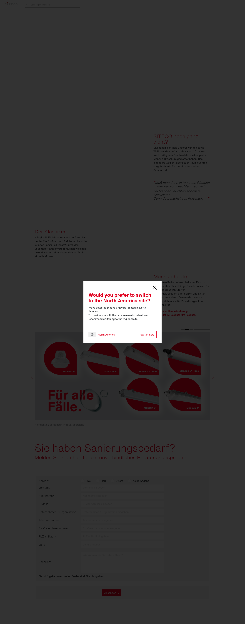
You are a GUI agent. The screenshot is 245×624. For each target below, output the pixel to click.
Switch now (147, 334)
